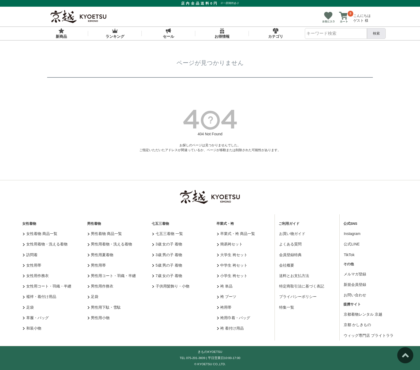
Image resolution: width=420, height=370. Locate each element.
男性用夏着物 (101, 255)
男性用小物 (99, 318)
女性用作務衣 (36, 276)
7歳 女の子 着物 (167, 276)
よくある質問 (290, 244)
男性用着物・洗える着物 (110, 244)
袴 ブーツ (226, 296)
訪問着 (30, 255)
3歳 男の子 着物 (167, 255)
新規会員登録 (355, 284)
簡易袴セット (230, 244)
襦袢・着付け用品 (39, 296)
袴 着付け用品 (230, 328)
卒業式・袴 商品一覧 (236, 233)
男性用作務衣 (101, 286)
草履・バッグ (36, 318)
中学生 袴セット (232, 265)
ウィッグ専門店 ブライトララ (368, 335)
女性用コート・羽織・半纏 (47, 286)
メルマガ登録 (355, 274)
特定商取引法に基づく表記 (301, 286)
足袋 (28, 307)
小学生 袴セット (232, 276)
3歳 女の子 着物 (167, 244)
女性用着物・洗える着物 (45, 244)
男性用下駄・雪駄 (104, 307)
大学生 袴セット (232, 255)
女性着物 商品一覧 (40, 233)
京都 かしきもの (357, 325)
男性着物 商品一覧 (105, 233)
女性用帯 (32, 265)
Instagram (352, 233)
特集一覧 (286, 307)
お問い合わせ (355, 295)
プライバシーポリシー (298, 296)
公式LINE (351, 244)
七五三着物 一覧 (167, 233)
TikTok (349, 255)
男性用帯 (97, 265)
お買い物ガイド (292, 233)
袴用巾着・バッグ (233, 318)
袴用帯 (224, 307)
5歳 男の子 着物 (167, 265)
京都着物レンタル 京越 (363, 314)
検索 (376, 33)
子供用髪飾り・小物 (170, 286)
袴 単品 (224, 286)
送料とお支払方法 (294, 276)
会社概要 (286, 265)
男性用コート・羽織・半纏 (112, 276)
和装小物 (32, 328)
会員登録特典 (290, 255)
